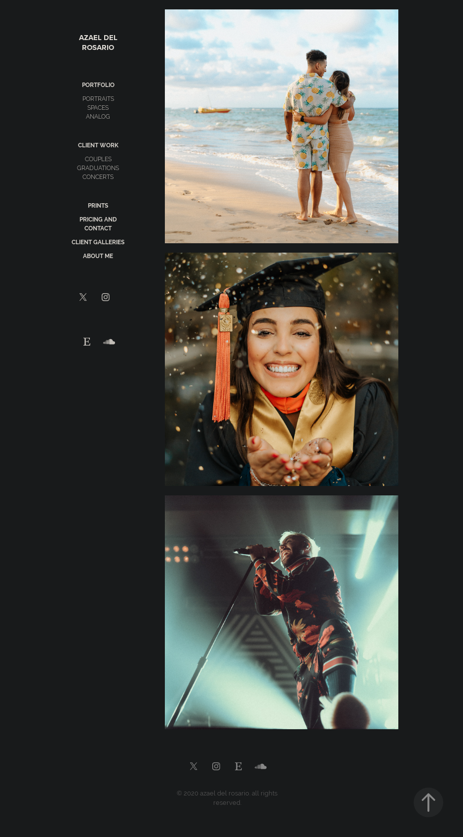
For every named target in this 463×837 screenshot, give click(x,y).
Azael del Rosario (99, 42)
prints (98, 205)
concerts (98, 177)
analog (98, 116)
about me (98, 256)
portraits (98, 98)
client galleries (98, 242)
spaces (98, 107)
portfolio (98, 85)
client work (98, 145)
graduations (98, 168)
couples (98, 159)
